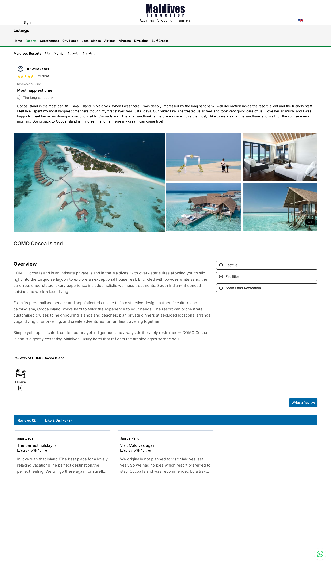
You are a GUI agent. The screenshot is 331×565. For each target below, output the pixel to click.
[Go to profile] (62, 438)
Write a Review (303, 402)
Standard (89, 53)
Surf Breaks (160, 40)
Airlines (109, 40)
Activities (147, 20)
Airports (125, 40)
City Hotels (70, 40)
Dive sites (141, 40)
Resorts (31, 40)
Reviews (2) (27, 420)
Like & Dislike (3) (58, 420)
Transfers (183, 20)
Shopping (164, 20)
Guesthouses (49, 40)
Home (18, 40)
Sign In (29, 22)
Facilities (232, 276)
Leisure (22, 450)
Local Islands (91, 40)
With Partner (39, 450)
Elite (47, 53)
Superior (73, 53)
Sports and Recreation (243, 288)
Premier (59, 53)
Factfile (231, 265)
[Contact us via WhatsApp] (320, 554)
